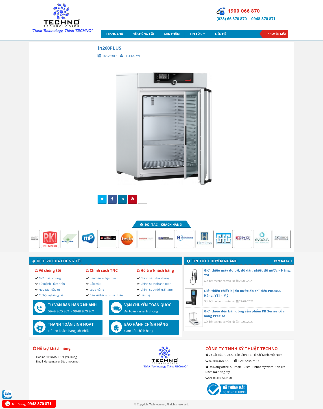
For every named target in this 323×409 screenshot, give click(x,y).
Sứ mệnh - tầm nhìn (52, 284)
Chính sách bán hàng (155, 278)
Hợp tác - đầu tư (49, 289)
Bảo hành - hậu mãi (103, 278)
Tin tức (197, 34)
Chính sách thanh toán (156, 284)
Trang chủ (114, 34)
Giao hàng (97, 289)
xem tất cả (283, 261)
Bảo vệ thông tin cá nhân (106, 295)
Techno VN (132, 56)
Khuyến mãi (277, 34)
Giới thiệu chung (50, 278)
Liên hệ (220, 34)
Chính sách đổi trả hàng (156, 289)
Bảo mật (95, 284)
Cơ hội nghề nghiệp (52, 295)
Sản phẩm (172, 34)
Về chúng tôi (143, 34)
